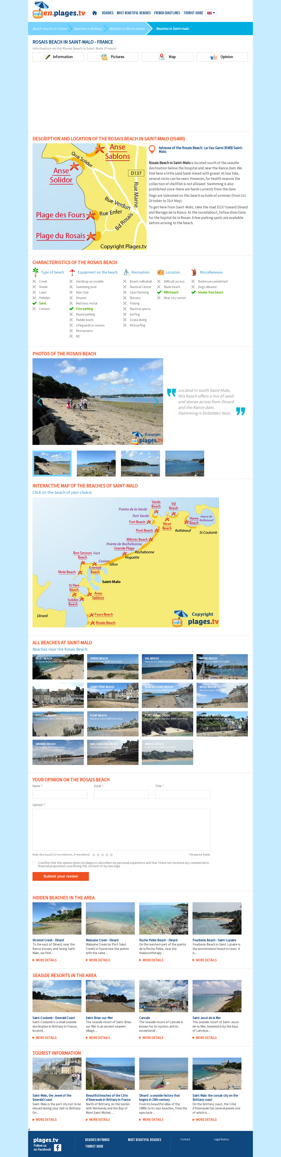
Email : (99, 786)
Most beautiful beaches (134, 13)
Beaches (107, 13)
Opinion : (39, 804)
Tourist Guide (94, 1146)
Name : (37, 786)
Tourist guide (193, 13)
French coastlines (167, 13)
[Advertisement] (140, 98)
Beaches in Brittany (88, 28)
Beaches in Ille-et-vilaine (127, 28)
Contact (185, 1139)
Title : (159, 786)
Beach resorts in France (49, 28)
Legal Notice (221, 1139)
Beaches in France (97, 1140)
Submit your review (60, 876)
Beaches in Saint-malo (172, 28)
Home (95, 13)
